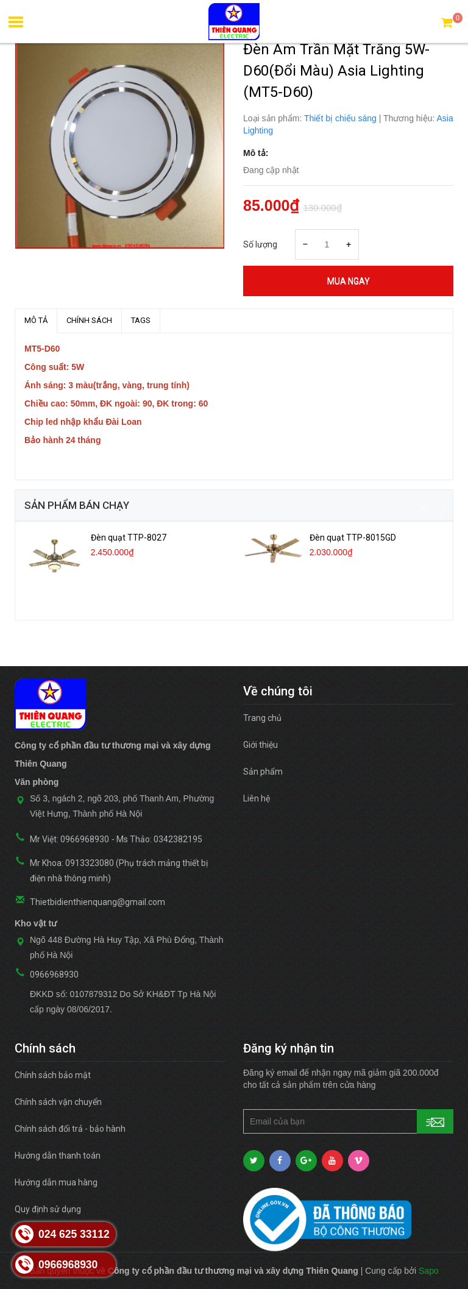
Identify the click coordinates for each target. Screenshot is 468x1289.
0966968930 (54, 974)
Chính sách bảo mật (53, 1075)
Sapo (429, 1271)
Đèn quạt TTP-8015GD (353, 537)
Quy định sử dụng (48, 1209)
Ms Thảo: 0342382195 (159, 839)
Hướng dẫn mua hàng (56, 1182)
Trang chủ (262, 718)
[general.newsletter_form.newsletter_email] (348, 1121)
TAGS (141, 320)
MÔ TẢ (36, 320)
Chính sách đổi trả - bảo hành (70, 1129)
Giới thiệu (260, 745)
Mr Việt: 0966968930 (69, 839)
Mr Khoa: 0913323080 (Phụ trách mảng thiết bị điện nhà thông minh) (119, 870)
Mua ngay (348, 281)
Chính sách (89, 320)
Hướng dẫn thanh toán (58, 1155)
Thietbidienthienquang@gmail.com (97, 902)
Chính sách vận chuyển (58, 1102)
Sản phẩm (263, 771)
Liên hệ (256, 798)
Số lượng (260, 244)
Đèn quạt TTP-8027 (128, 537)
